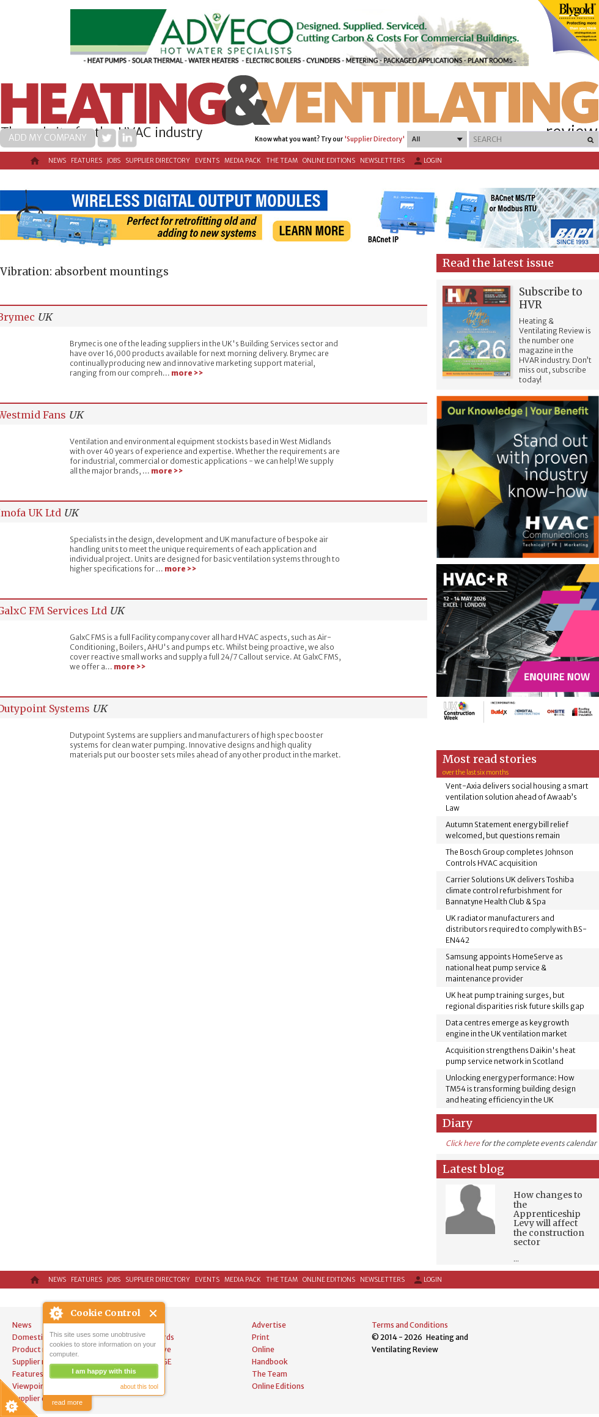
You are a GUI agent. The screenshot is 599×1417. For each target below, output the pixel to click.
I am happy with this (104, 1371)
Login (427, 160)
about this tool (139, 1386)
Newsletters (382, 161)
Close (154, 1313)
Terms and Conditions (410, 1325)
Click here (463, 1143)
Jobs (113, 161)
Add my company (48, 137)
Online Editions (329, 161)
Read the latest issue (498, 263)
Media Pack (242, 161)
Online (263, 1349)
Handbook (270, 1361)
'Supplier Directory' (374, 139)
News (57, 161)
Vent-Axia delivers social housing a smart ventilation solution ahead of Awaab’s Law (517, 797)
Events (207, 161)
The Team (282, 161)
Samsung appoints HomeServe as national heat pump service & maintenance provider (504, 967)
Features (86, 161)
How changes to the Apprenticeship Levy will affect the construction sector (548, 1218)
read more (67, 1402)
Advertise (269, 1325)
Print (261, 1337)
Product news (36, 1349)
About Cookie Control (55, 1313)
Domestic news (39, 1337)
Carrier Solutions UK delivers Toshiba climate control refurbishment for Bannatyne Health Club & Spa (510, 890)
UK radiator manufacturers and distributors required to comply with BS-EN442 (516, 929)
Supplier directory (157, 161)
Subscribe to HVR (550, 298)
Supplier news (36, 1361)
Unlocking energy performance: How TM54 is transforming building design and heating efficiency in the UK (511, 1088)
